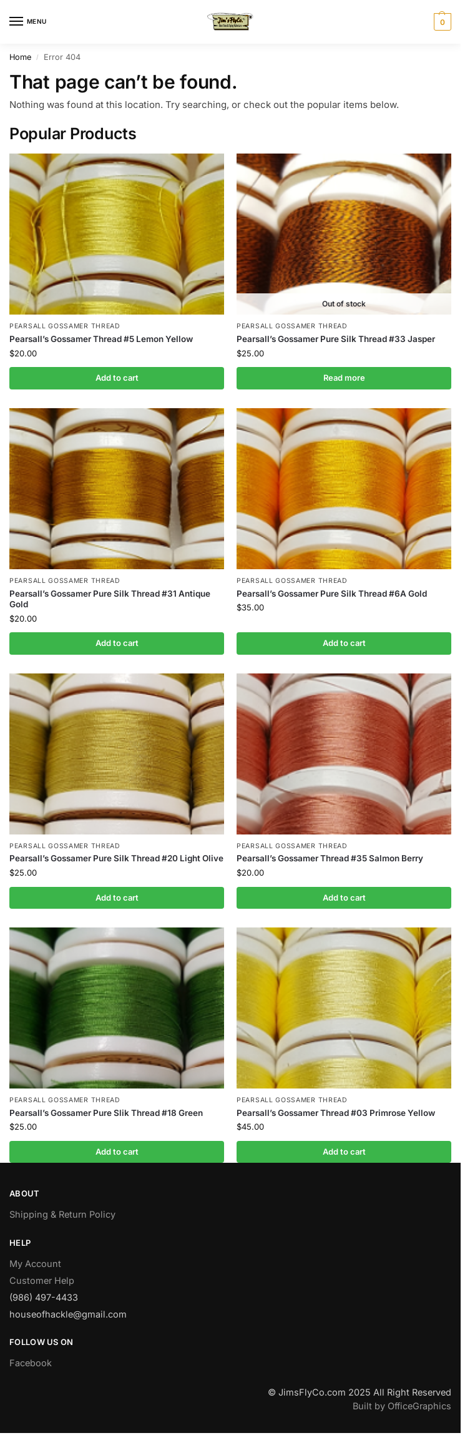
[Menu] (28, 21)
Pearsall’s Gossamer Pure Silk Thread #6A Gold (332, 594)
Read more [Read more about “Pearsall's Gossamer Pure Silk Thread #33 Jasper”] (344, 378)
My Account (35, 1263)
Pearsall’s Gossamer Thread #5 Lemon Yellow (101, 339)
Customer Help (41, 1280)
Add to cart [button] (117, 378)
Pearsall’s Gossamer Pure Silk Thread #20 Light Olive (116, 858)
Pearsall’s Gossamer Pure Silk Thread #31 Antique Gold (109, 599)
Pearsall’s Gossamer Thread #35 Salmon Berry (330, 858)
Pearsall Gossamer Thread (64, 326)
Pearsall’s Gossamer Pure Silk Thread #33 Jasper (336, 339)
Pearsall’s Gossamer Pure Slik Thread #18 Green (106, 1113)
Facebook (30, 1363)
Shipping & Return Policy (62, 1214)
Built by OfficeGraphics (402, 1406)
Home (20, 57)
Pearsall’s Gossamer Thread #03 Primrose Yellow (336, 1113)
